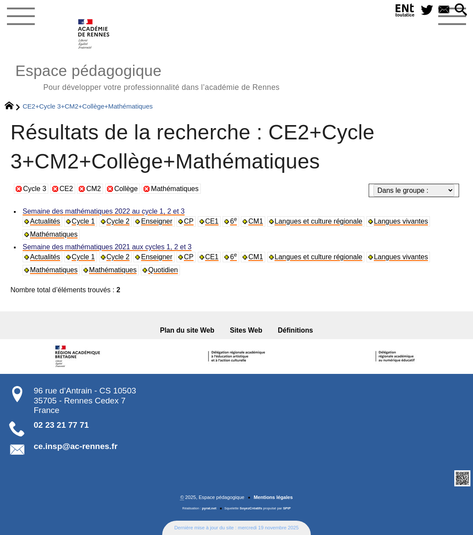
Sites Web (246, 330)
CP (188, 221)
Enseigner (156, 221)
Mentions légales (273, 497)
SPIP (287, 508)
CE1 (212, 221)
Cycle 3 (34, 188)
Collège (126, 188)
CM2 (93, 188)
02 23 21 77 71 (61, 424)
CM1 (255, 221)
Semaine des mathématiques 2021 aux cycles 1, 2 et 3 (107, 247)
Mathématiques (174, 188)
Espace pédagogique (147, 76)
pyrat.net (209, 508)
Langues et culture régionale (319, 221)
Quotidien (163, 270)
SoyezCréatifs (251, 508)
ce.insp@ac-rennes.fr (76, 446)
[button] (461, 10)
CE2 (66, 188)
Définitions (295, 330)
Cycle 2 (118, 221)
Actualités (45, 221)
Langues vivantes (401, 221)
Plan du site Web (187, 330)
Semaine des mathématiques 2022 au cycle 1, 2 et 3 (104, 211)
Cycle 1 (83, 221)
